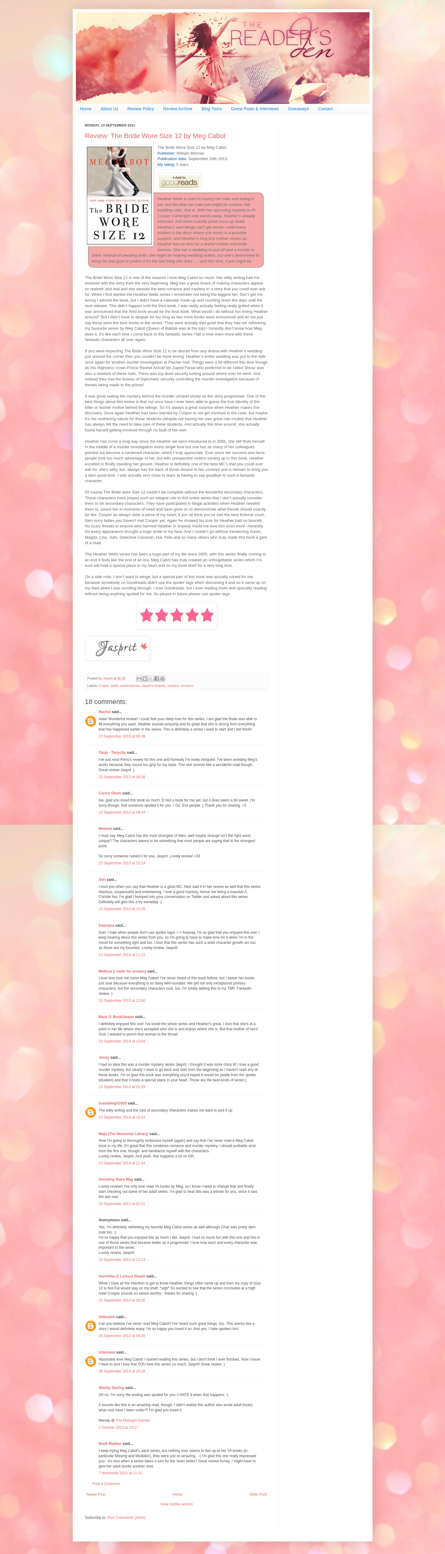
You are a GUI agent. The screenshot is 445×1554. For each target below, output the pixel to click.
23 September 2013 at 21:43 (122, 1163)
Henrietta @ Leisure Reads (122, 1276)
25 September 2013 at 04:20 (122, 1336)
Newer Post (96, 1494)
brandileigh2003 (113, 1103)
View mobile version (176, 1504)
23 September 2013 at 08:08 (122, 777)
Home (85, 108)
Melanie (105, 828)
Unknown (107, 1317)
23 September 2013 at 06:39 (122, 736)
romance (186, 685)
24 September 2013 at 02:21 (122, 1204)
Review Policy (140, 108)
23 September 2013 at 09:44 (122, 812)
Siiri (102, 880)
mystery (173, 685)
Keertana (106, 925)
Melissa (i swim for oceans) (122, 971)
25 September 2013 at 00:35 (122, 1300)
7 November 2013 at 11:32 (120, 1473)
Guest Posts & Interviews (255, 108)
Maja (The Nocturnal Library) (124, 1134)
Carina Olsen (110, 793)
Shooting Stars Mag (116, 1179)
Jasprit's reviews (153, 685)
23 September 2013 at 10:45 (122, 909)
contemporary (129, 685)
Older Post (258, 1494)
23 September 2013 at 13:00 (122, 1001)
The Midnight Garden (133, 1420)
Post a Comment (106, 1484)
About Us (109, 108)
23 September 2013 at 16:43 (122, 1117)
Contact (325, 108)
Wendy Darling (111, 1388)
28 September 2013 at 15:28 (122, 1371)
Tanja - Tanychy (112, 752)
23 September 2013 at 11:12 (122, 955)
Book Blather (110, 1444)
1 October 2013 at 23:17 (118, 1427)
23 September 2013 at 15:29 (122, 1087)
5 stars (104, 685)
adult (114, 685)
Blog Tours (212, 108)
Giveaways (298, 108)
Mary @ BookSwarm (116, 1017)
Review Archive (178, 108)
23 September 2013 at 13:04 (122, 1041)
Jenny (104, 1057)
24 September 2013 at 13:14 (122, 1260)
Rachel (105, 712)
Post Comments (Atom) (126, 1518)
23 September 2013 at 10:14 (122, 863)
